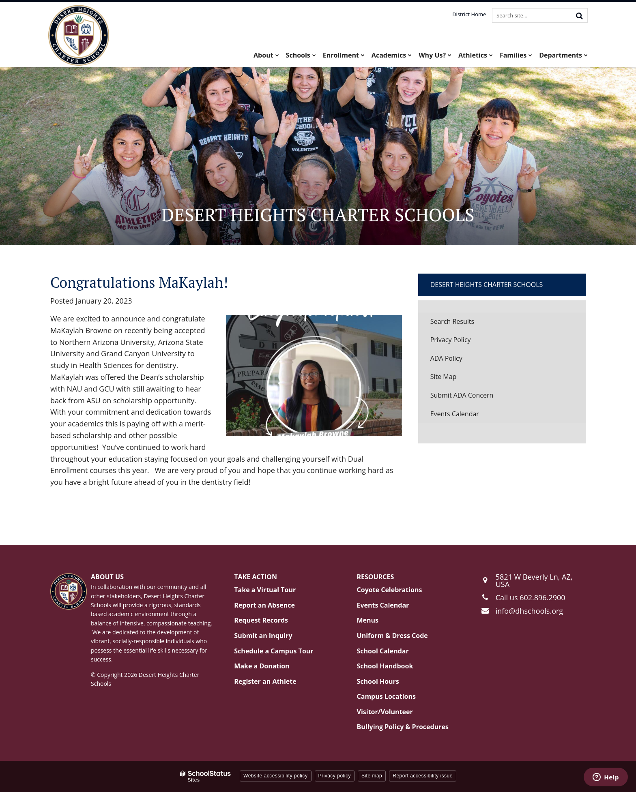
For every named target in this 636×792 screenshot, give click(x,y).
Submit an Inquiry (263, 635)
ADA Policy (446, 358)
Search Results (452, 321)
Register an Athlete (265, 681)
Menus (368, 620)
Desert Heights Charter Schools (486, 284)
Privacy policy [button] (334, 776)
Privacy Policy (450, 339)
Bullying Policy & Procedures (403, 726)
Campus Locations (386, 696)
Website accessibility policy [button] (275, 776)
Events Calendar (454, 413)
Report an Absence (264, 605)
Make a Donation (261, 665)
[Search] (579, 15)
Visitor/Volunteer (385, 711)
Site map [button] (371, 776)
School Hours (378, 681)
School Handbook (385, 665)
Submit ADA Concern (462, 395)
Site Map (443, 376)
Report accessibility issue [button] (423, 776)
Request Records (261, 620)
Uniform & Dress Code (392, 635)
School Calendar (383, 650)
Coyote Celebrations (389, 589)
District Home (469, 14)
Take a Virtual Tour (265, 589)
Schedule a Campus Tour (273, 650)
